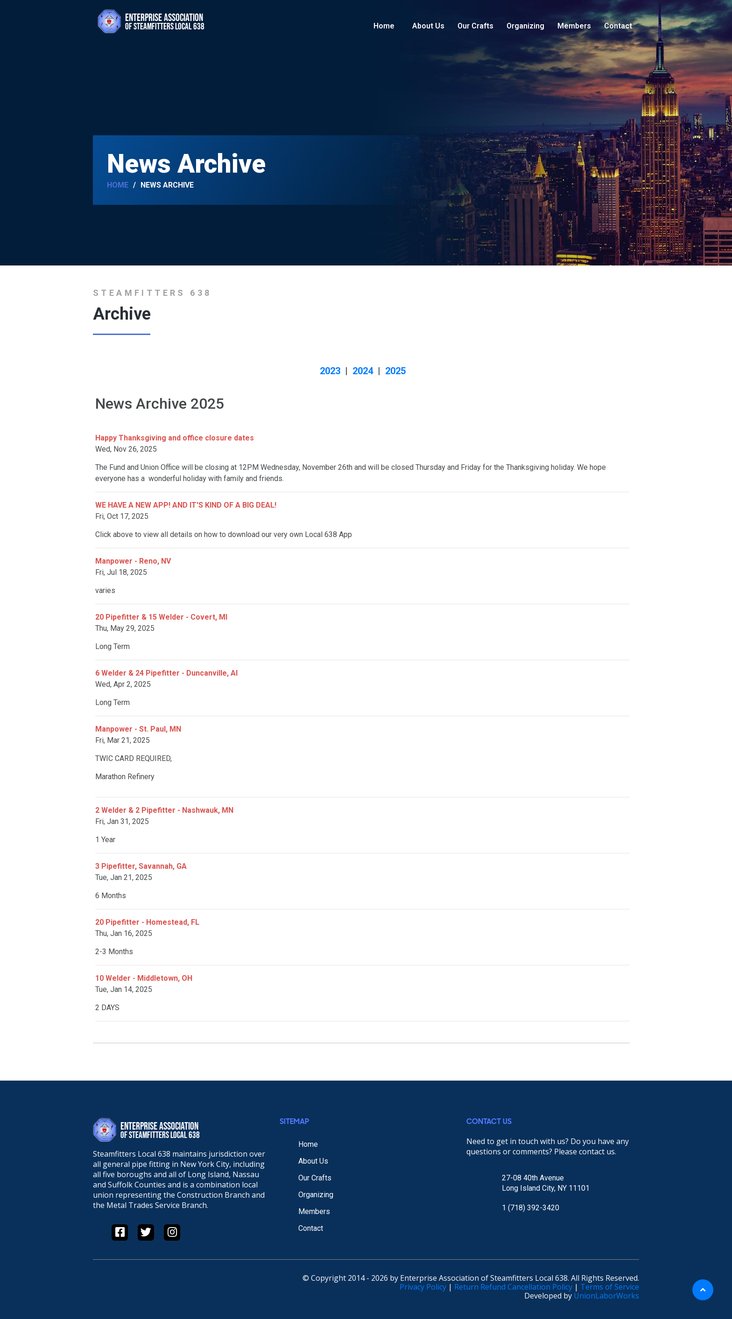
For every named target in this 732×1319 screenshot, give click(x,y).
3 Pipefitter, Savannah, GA (141, 866)
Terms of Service (609, 1287)
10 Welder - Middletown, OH (143, 978)
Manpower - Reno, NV (133, 561)
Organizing (525, 25)
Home (383, 25)
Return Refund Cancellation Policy (513, 1287)
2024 (362, 371)
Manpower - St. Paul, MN (138, 729)
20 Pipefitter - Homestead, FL (147, 922)
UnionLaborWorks (606, 1296)
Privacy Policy (423, 1287)
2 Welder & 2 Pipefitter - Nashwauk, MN (164, 810)
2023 (330, 371)
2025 (395, 371)
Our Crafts (475, 25)
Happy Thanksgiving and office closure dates (174, 437)
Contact (618, 25)
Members (574, 25)
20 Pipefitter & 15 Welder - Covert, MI (161, 617)
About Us (428, 25)
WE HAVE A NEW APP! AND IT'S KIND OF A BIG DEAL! (185, 505)
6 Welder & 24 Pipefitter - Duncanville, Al (166, 673)
